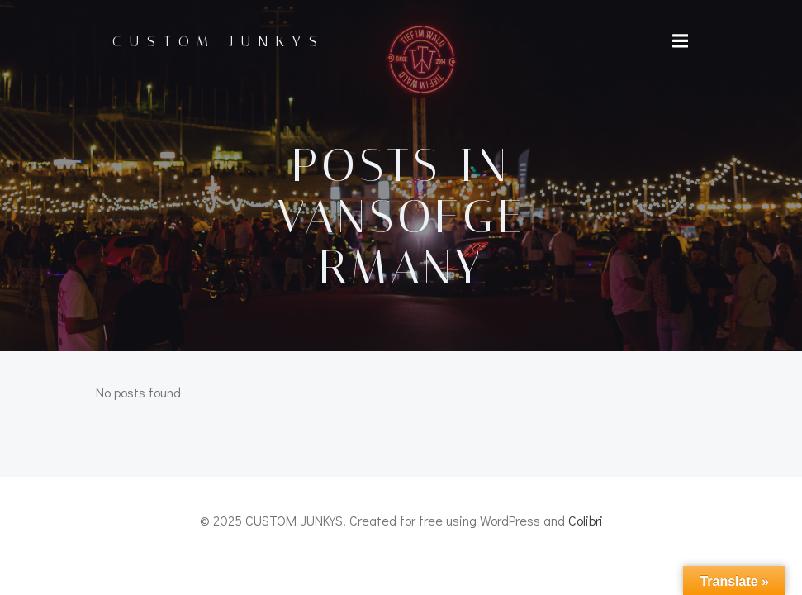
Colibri (585, 520)
